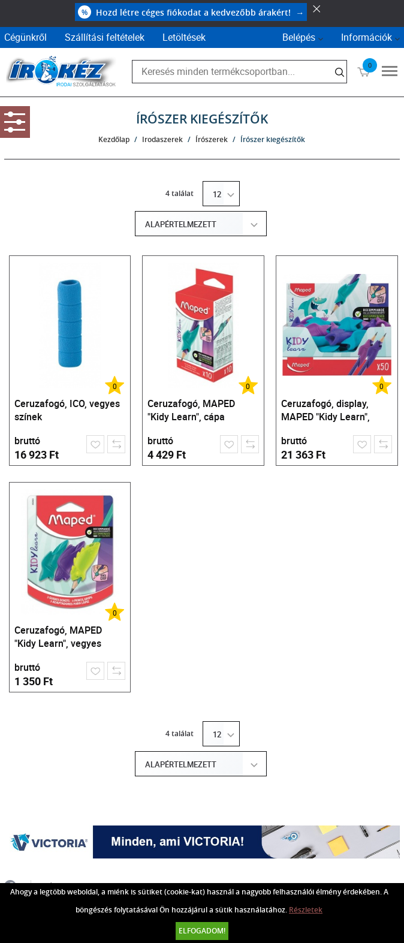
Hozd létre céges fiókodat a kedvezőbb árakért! (191, 12)
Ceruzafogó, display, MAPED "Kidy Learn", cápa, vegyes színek (325, 411)
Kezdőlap (113, 139)
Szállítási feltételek (104, 37)
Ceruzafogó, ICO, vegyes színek (67, 410)
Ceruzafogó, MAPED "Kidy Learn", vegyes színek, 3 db (58, 638)
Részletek (305, 910)
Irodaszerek (162, 139)
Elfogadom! (202, 931)
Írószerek (211, 139)
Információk (366, 37)
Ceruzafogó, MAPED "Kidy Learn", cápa (191, 410)
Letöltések (184, 37)
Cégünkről (25, 37)
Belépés (298, 37)
